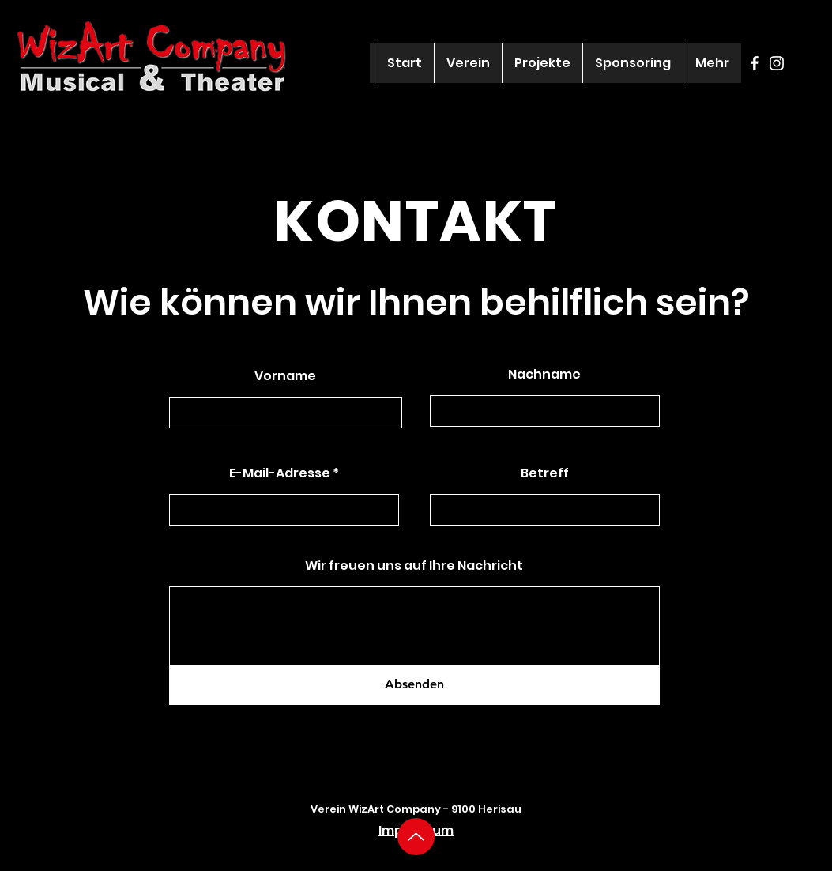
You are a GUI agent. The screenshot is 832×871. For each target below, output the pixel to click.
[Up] (416, 836)
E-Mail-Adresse (279, 473)
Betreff (545, 473)
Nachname (544, 374)
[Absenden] (414, 685)
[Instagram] (776, 63)
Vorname (285, 376)
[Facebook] (754, 63)
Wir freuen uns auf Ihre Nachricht (414, 566)
